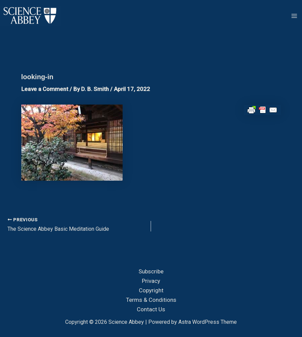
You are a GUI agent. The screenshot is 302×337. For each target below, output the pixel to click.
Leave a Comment (44, 89)
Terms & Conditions (151, 299)
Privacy (151, 280)
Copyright (151, 290)
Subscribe (151, 271)
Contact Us (151, 309)
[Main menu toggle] (294, 16)
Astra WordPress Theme (207, 322)
